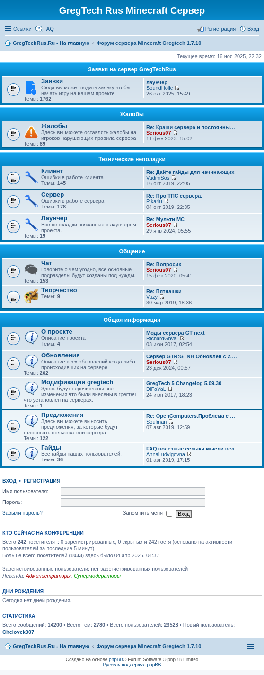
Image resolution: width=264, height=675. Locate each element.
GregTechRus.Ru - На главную (51, 646)
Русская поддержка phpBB (132, 664)
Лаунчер (54, 218)
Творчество (59, 290)
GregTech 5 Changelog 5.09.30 (183, 383)
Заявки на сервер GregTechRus (132, 69)
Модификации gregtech (77, 382)
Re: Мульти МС (165, 219)
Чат (46, 263)
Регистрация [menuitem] (220, 29)
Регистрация (42, 481)
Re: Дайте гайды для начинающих (190, 172)
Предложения (62, 414)
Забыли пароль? (22, 513)
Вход (9, 481)
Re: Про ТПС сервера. (174, 196)
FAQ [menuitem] (49, 29)
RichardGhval (162, 338)
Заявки (52, 81)
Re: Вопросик (163, 264)
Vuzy (152, 297)
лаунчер (156, 82)
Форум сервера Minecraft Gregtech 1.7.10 (149, 646)
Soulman (156, 421)
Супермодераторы (97, 576)
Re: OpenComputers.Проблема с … (190, 416)
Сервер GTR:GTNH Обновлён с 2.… (191, 356)
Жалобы (132, 114)
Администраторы (48, 576)
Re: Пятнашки (164, 291)
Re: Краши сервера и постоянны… (190, 127)
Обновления (60, 355)
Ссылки (22, 29)
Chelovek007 (18, 632)
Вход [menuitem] (253, 29)
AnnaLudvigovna (165, 454)
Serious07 (158, 133)
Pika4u (154, 201)
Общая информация (132, 320)
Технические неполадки (132, 159)
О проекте (56, 331)
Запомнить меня (147, 514)
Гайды (51, 447)
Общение (132, 251)
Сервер (52, 194)
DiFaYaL (156, 389)
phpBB (116, 659)
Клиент (52, 170)
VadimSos (157, 178)
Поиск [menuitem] (256, 44)
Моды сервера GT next (175, 333)
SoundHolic (159, 88)
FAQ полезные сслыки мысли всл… (192, 448)
